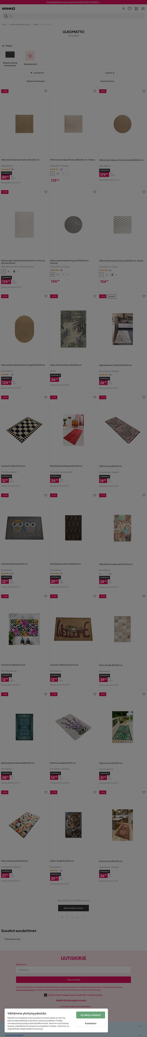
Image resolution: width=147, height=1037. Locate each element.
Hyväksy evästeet (91, 1014)
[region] (56, 1020)
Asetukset (90, 1023)
